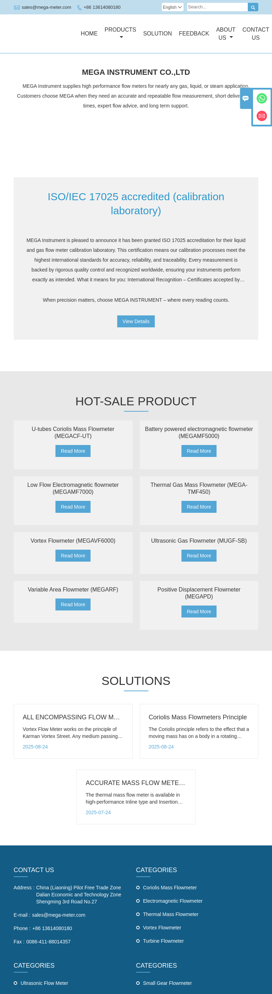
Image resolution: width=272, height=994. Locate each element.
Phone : (22, 928)
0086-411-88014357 (48, 941)
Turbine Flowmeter (163, 941)
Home (89, 34)
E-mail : (22, 915)
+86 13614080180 (102, 7)
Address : (24, 887)
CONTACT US (34, 870)
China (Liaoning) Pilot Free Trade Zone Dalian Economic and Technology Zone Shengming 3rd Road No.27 (78, 894)
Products (120, 33)
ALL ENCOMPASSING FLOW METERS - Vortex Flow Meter (107, 717)
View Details (136, 321)
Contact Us (256, 34)
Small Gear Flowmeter (167, 983)
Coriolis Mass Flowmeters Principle (198, 717)
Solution (157, 34)
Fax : (19, 941)
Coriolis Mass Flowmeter (170, 887)
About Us (225, 34)
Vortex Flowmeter (162, 927)
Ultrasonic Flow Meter (44, 983)
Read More (73, 451)
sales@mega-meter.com (46, 7)
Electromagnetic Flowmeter (173, 901)
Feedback (194, 34)
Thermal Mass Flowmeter (171, 914)
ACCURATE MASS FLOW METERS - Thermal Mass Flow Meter (176, 782)
